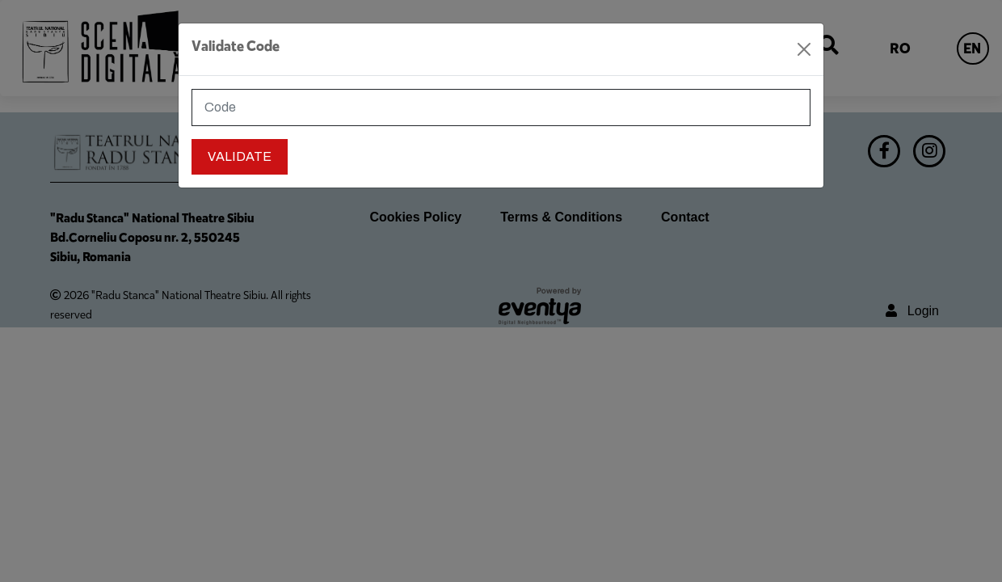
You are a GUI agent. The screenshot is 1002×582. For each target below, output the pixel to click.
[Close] (804, 49)
